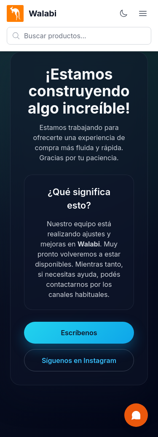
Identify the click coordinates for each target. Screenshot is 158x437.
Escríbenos (79, 332)
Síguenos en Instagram (79, 360)
